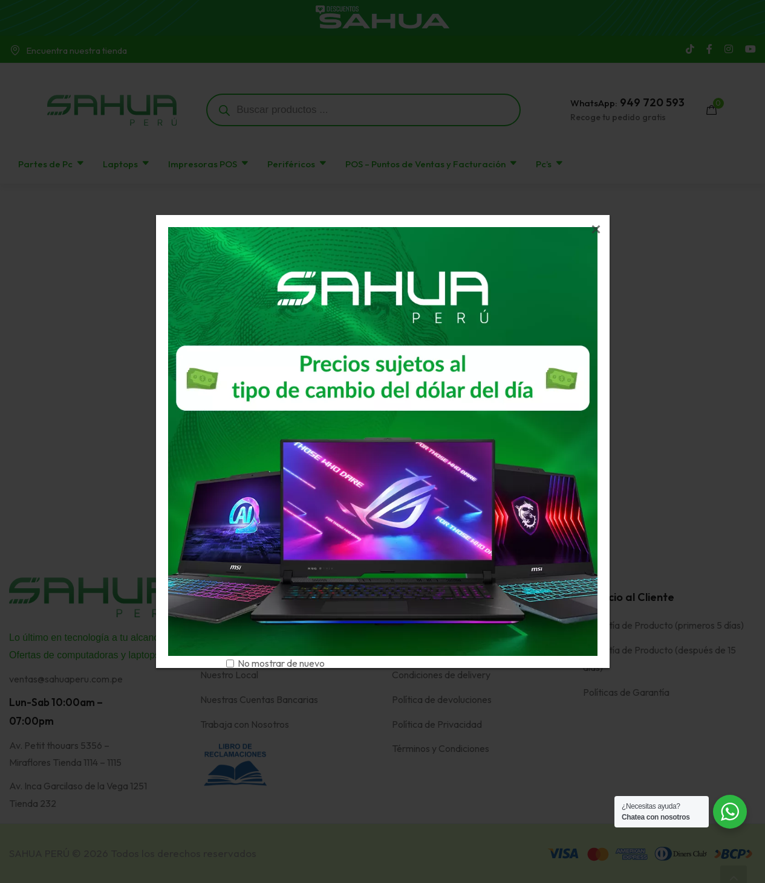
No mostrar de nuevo (281, 663)
